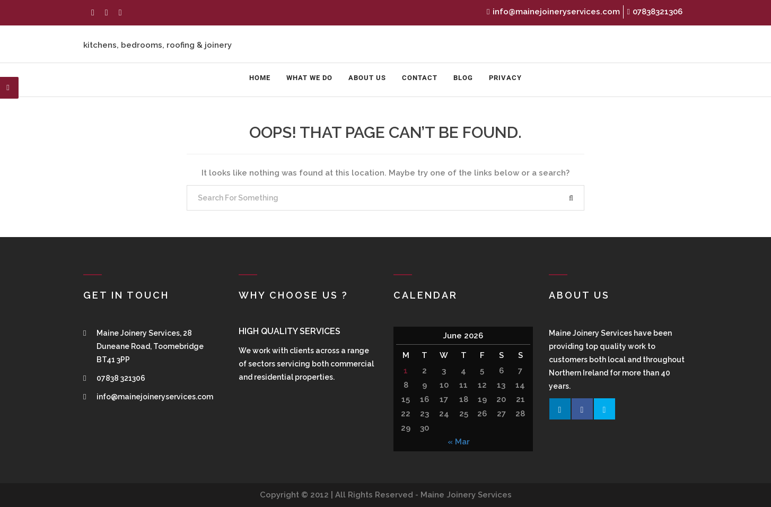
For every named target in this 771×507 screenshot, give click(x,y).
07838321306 (654, 11)
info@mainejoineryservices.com (553, 11)
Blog (463, 78)
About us (367, 78)
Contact (419, 78)
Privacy (505, 78)
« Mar (459, 442)
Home (259, 78)
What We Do (309, 78)
